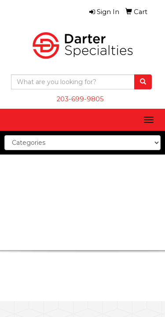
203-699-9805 (80, 99)
